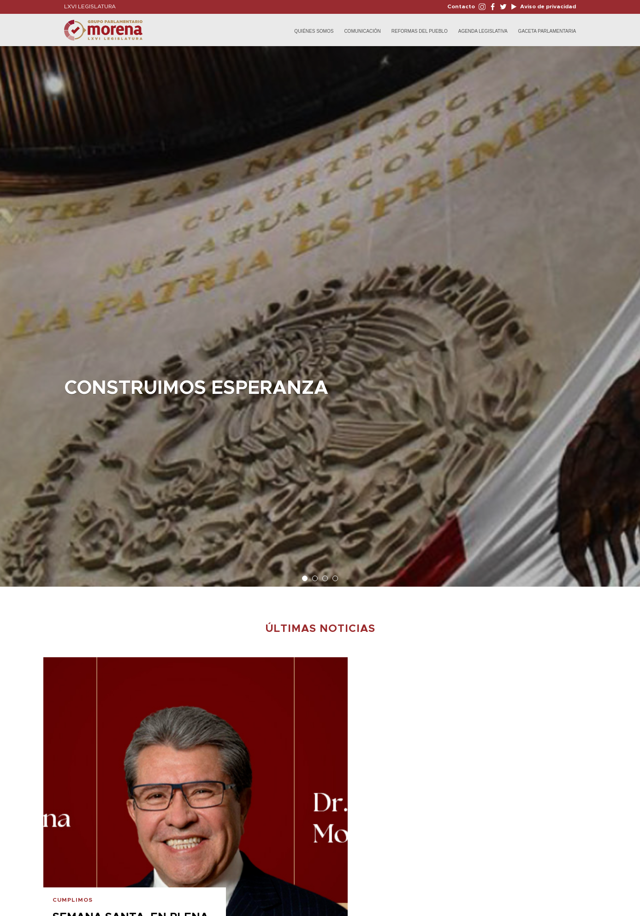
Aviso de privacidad (547, 6)
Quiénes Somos (313, 31)
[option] (320, 312)
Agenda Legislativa (483, 31)
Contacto (461, 6)
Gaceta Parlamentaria (547, 31)
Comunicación (362, 31)
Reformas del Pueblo (419, 31)
